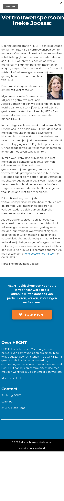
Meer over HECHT (12, 378)
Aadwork (40, 448)
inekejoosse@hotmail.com (39, 253)
